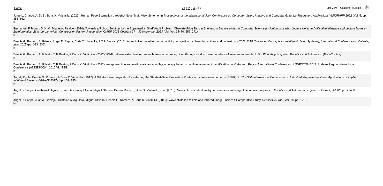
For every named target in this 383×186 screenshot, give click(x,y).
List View (332, 7)
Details (357, 7)
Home (18, 8)
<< (183, 8)
